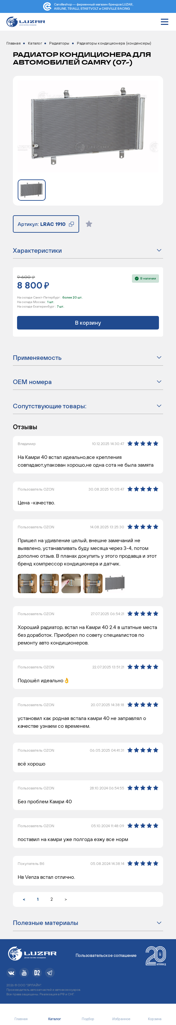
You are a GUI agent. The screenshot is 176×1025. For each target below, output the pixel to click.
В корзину (88, 323)
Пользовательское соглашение (106, 955)
